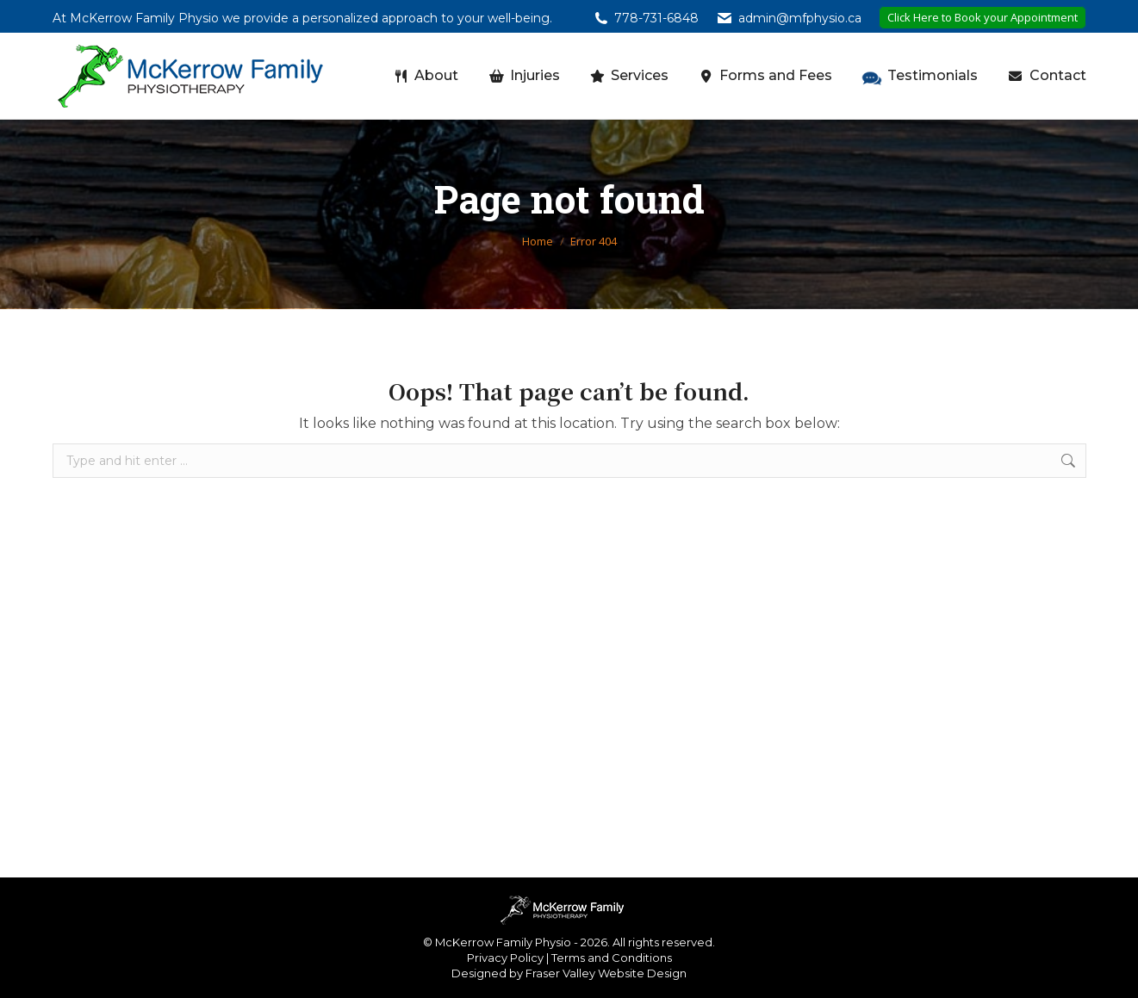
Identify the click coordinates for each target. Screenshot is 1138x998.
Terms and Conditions (611, 957)
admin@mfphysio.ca (799, 18)
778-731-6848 (656, 18)
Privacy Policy (505, 957)
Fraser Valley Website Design (606, 973)
